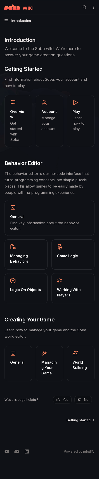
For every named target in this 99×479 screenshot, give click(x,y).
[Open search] (84, 7)
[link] (18, 121)
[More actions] (93, 7)
